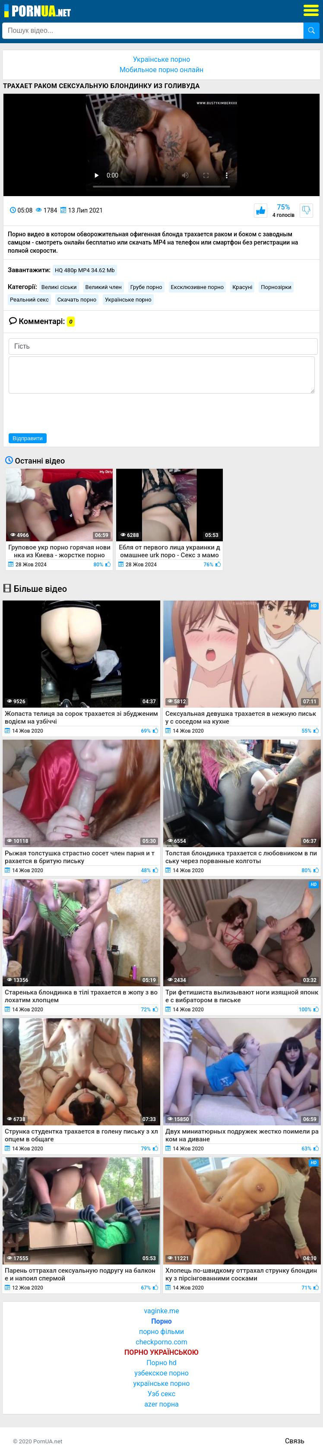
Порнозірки (276, 287)
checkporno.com (161, 1342)
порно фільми (161, 1332)
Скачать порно (76, 299)
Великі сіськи (59, 287)
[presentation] (74, 412)
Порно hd (161, 1363)
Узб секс (161, 1394)
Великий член (104, 287)
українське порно (161, 1383)
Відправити (28, 438)
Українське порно (161, 59)
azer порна (161, 1404)
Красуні (242, 287)
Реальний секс (29, 299)
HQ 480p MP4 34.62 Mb (85, 270)
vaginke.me (161, 1311)
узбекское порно (161, 1373)
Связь (294, 1441)
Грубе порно (146, 287)
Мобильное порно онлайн (161, 70)
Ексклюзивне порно (197, 287)
